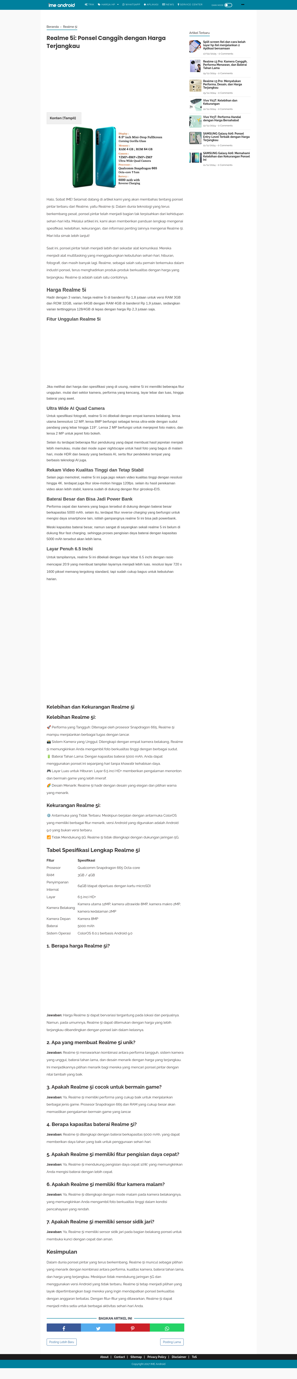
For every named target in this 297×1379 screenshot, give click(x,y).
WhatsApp (131, 4)
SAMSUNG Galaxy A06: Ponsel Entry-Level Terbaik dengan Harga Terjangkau (226, 137)
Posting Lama (172, 1352)
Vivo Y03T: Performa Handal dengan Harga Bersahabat (222, 118)
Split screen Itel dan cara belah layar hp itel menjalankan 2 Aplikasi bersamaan (224, 45)
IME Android (157, 1374)
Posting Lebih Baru (61, 1352)
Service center (190, 4)
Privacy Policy (157, 1367)
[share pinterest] (132, 1338)
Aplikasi (151, 4)
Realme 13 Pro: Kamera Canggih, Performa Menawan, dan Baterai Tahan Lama (225, 65)
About (99, 1367)
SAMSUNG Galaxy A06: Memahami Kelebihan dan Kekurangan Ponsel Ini (226, 156)
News (168, 4)
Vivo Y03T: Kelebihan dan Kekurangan (220, 102)
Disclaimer (182, 1367)
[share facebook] (64, 1338)
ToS (199, 1367)
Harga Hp (106, 4)
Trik (89, 4)
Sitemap (135, 1367)
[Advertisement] (115, 83)
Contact (116, 1367)
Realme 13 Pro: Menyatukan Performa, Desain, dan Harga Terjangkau (222, 84)
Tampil (69, 120)
